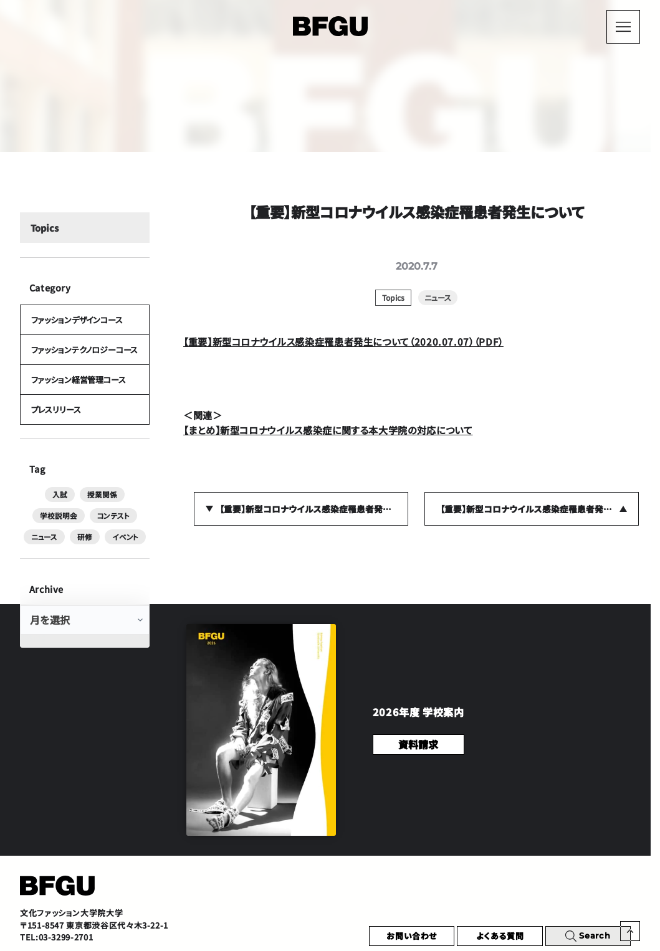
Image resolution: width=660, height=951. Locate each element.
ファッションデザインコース (76, 323)
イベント (85, 546)
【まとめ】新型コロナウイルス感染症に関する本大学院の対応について (327, 430)
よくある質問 (500, 936)
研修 (131, 524)
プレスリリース (55, 417)
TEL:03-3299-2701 (56, 937)
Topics (44, 229)
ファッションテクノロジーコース (84, 355)
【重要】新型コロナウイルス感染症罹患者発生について (313, 509)
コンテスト (45, 524)
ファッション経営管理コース (78, 386)
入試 (34, 503)
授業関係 (74, 503)
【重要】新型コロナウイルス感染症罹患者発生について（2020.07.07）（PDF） (343, 341)
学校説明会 (124, 503)
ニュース (93, 524)
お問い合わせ (411, 936)
